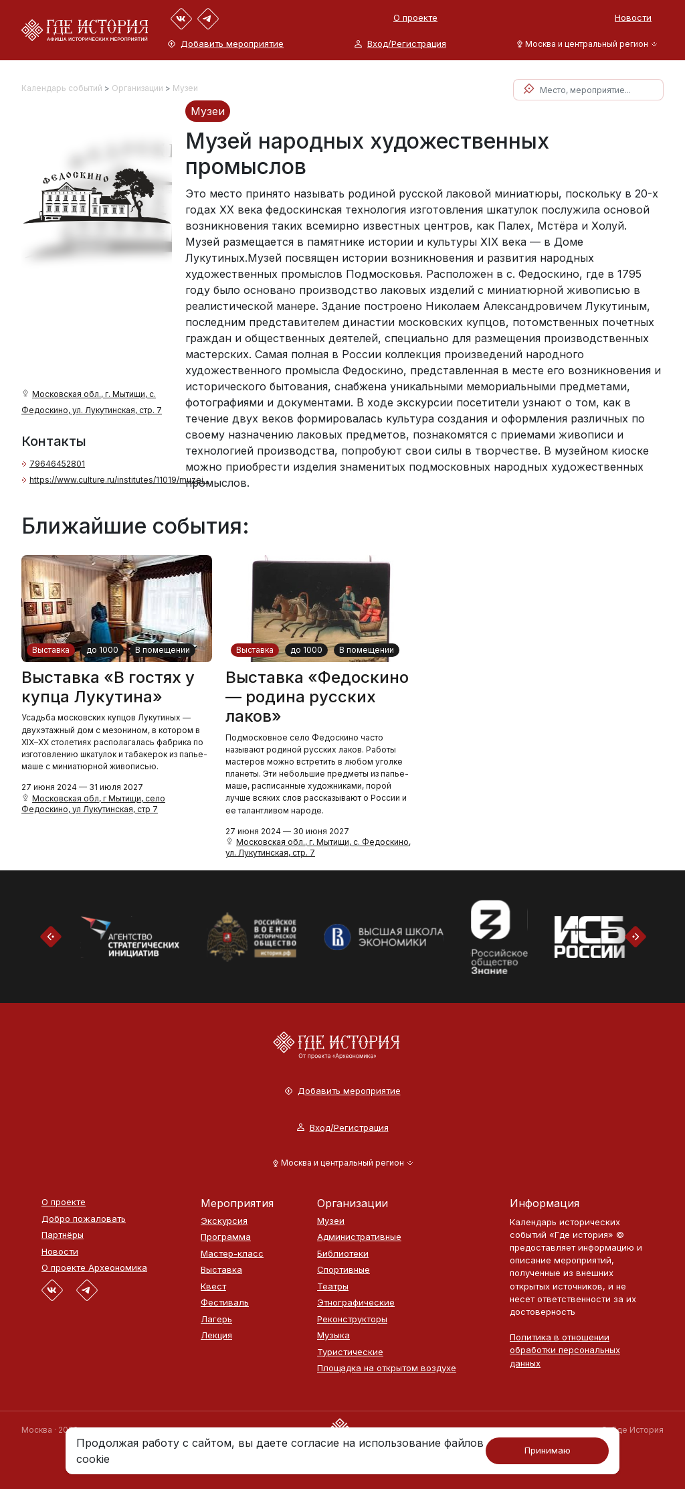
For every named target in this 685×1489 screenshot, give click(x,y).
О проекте (415, 17)
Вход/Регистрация (400, 44)
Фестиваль (225, 1303)
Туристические (350, 1352)
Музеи (185, 88)
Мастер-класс (232, 1254)
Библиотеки (343, 1254)
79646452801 (57, 464)
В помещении (162, 650)
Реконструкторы (352, 1319)
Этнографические (356, 1303)
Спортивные (343, 1270)
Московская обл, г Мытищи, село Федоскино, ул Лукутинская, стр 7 (93, 803)
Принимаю (547, 1450)
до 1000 (102, 650)
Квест (213, 1286)
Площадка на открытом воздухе (386, 1368)
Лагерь (216, 1319)
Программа (226, 1237)
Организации (137, 88)
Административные (359, 1237)
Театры (333, 1286)
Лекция (216, 1335)
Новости (633, 17)
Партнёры (62, 1235)
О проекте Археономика (94, 1268)
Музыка (333, 1335)
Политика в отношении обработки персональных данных (565, 1350)
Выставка (51, 650)
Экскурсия (224, 1221)
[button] (584, 44)
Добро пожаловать (83, 1219)
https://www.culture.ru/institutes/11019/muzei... (119, 480)
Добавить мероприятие (226, 44)
